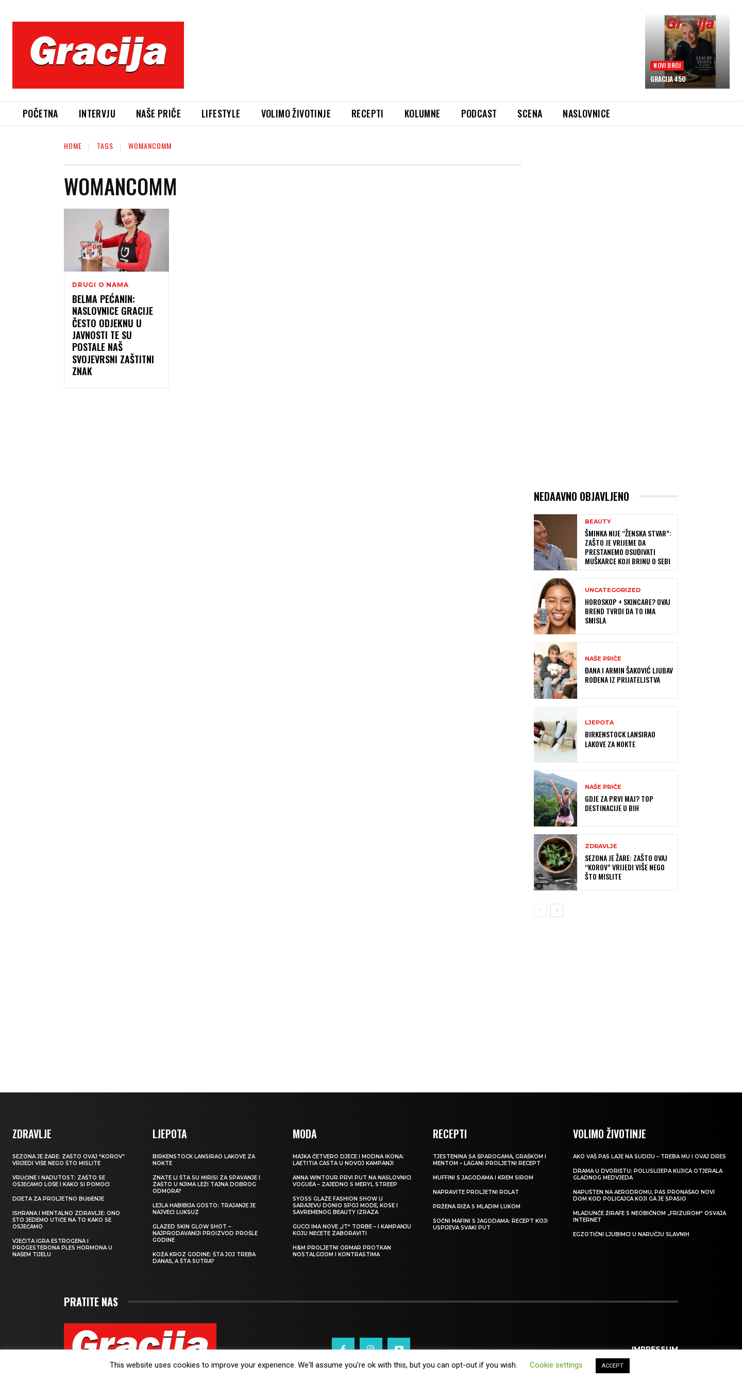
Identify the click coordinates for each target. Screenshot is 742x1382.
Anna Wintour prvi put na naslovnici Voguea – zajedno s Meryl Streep (352, 1181)
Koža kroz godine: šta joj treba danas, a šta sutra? (204, 1258)
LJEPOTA (599, 723)
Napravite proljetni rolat (476, 1192)
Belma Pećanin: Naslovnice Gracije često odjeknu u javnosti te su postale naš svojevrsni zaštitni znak (113, 335)
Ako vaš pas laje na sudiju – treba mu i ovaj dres (649, 1156)
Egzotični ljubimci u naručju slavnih (631, 1234)
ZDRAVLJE (601, 846)
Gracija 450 (668, 79)
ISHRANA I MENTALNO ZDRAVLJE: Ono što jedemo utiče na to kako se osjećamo (66, 1220)
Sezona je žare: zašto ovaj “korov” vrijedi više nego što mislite (626, 867)
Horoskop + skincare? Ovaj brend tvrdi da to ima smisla (627, 611)
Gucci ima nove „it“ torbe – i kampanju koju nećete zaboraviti (352, 1230)
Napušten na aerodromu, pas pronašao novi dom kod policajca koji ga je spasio (644, 1195)
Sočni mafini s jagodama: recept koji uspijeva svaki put (490, 1224)
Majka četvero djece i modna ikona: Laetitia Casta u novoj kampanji (348, 1160)
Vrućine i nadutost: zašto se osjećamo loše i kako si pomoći (61, 1181)
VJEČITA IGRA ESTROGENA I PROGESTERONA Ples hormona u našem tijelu (62, 1248)
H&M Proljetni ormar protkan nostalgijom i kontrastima (342, 1251)
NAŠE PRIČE (603, 659)
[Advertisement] (414, 62)
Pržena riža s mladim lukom (476, 1206)
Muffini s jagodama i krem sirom (483, 1177)
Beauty (598, 522)
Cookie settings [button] (556, 1365)
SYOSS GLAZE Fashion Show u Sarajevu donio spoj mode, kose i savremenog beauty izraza (345, 1205)
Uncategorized (612, 590)
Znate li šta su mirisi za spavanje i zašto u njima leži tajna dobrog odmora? (206, 1184)
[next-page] (556, 910)
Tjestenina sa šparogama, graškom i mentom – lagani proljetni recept (489, 1160)
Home (73, 145)
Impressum (655, 1349)
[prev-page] (540, 910)
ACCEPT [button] (612, 1365)
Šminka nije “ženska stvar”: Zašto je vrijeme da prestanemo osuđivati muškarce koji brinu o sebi (628, 547)
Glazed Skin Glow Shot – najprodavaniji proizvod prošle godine (205, 1233)
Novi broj (667, 65)
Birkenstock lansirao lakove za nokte (620, 739)
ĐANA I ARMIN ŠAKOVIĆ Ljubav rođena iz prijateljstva (629, 675)
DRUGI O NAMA (100, 285)
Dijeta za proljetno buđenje (58, 1198)
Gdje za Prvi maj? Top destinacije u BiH (619, 803)
